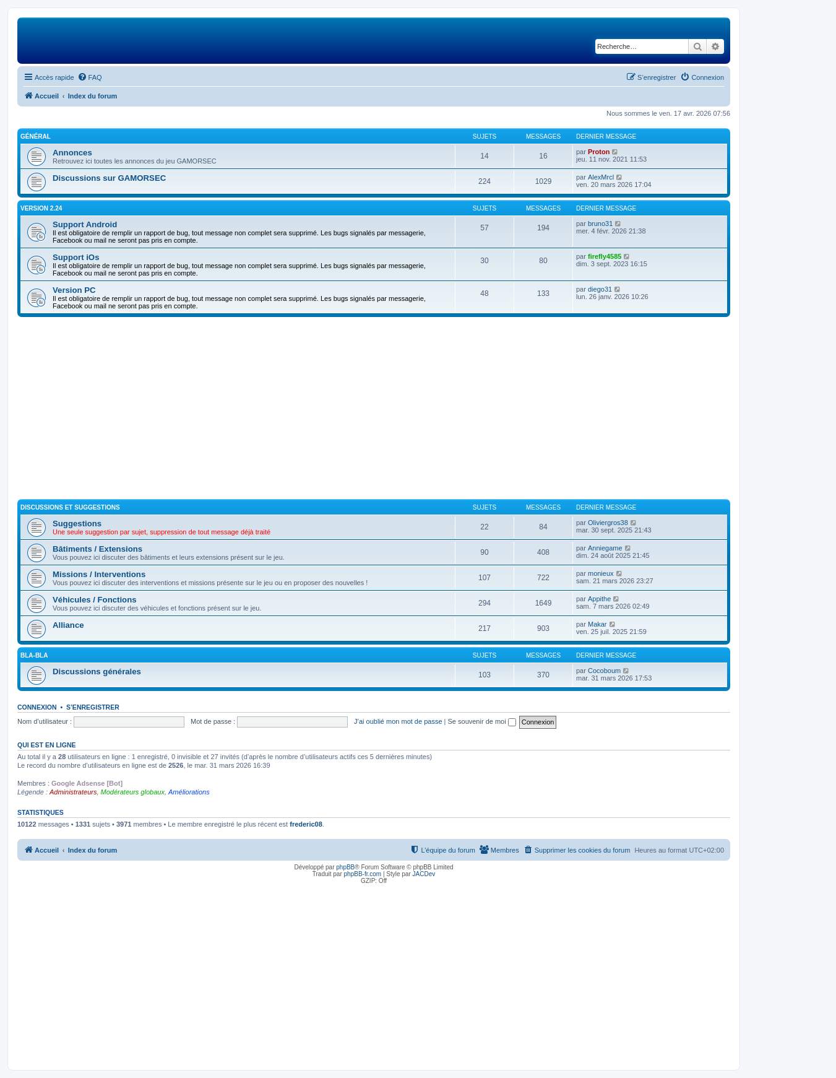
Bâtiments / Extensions (97, 549)
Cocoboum (604, 670)
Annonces (72, 152)
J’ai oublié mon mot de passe (398, 721)
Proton (599, 151)
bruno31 (600, 223)
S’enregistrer (92, 707)
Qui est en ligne (46, 745)
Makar (597, 624)
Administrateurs (73, 792)
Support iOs (76, 257)
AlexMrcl (601, 177)
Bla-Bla (34, 655)
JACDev (424, 874)
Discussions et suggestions (70, 507)
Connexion (37, 707)
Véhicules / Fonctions (95, 599)
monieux (601, 573)
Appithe (599, 598)
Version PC (74, 290)
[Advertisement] (373, 410)
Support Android (85, 224)
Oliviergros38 (608, 522)
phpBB (345, 867)
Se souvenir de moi (482, 721)
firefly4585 (604, 256)
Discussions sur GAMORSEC (109, 178)
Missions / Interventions (99, 574)
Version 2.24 (41, 208)
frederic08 (306, 824)
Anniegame (605, 548)
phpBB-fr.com (363, 874)
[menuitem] (89, 77)
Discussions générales (97, 671)
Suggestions (77, 523)
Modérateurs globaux (133, 792)
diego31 (600, 289)
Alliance (68, 625)
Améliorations (189, 792)
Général (35, 136)
